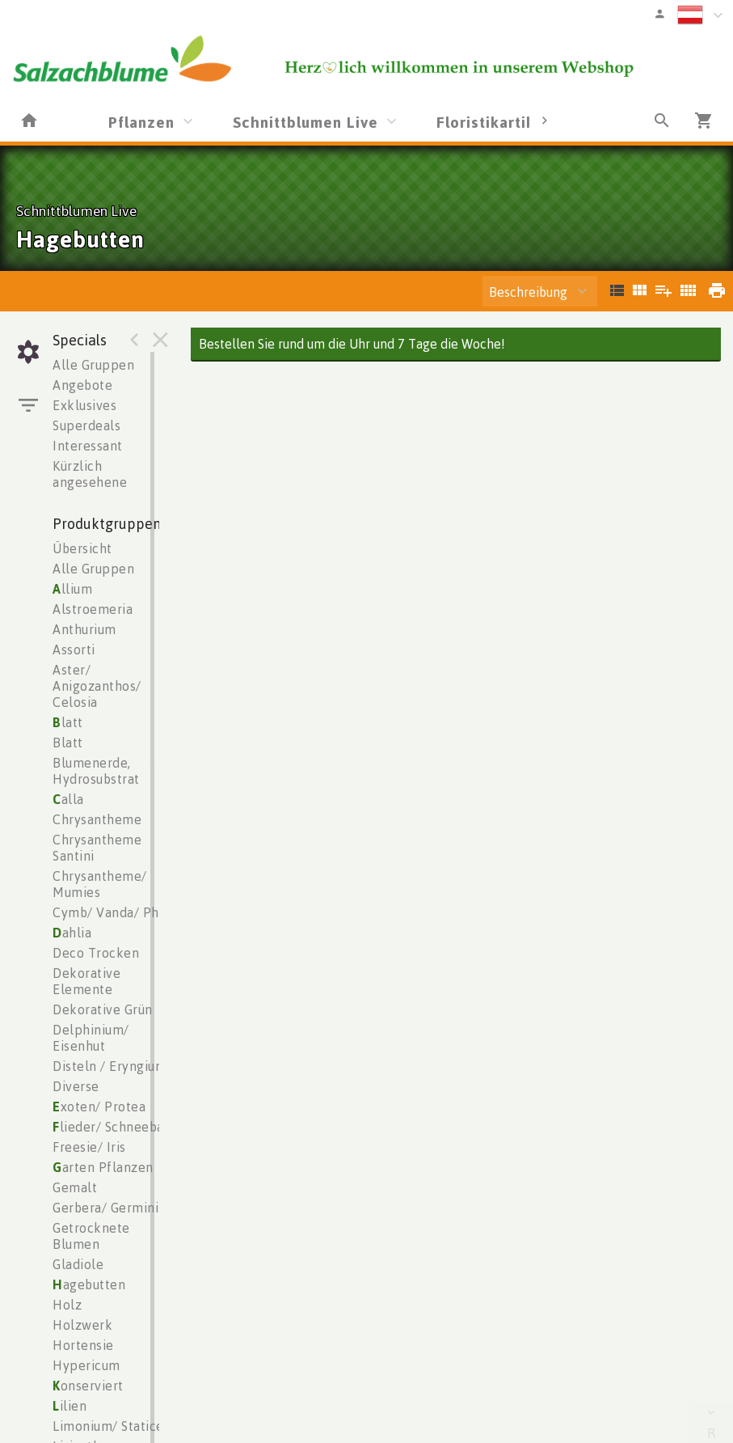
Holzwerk (82, 1325)
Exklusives (84, 405)
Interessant (88, 446)
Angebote (82, 385)
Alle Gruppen (93, 365)
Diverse (76, 1086)
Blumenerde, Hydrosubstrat (96, 771)
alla (68, 799)
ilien (69, 1406)
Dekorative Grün (103, 1009)
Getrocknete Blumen (91, 1236)
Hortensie (83, 1345)
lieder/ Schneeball (113, 1127)
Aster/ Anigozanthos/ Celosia (97, 686)
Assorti (74, 649)
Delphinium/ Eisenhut (91, 1038)
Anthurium (84, 629)
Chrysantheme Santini (97, 848)
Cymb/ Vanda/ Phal (112, 912)
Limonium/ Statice (108, 1426)
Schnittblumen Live (305, 122)
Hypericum (86, 1365)
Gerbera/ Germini (105, 1208)
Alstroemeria (93, 609)
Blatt (68, 742)
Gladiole (78, 1264)
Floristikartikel (493, 122)
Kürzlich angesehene (90, 474)
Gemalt (75, 1187)
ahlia (72, 933)
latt (68, 722)
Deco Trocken (96, 953)
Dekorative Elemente (86, 981)
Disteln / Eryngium (109, 1066)
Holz (67, 1305)
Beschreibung (528, 292)
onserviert (88, 1385)
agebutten (89, 1284)
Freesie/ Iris (89, 1147)
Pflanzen (141, 122)
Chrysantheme (97, 819)
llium (72, 589)
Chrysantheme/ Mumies (100, 884)
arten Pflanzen (103, 1167)
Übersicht (82, 548)
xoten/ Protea (99, 1106)
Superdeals (86, 425)
